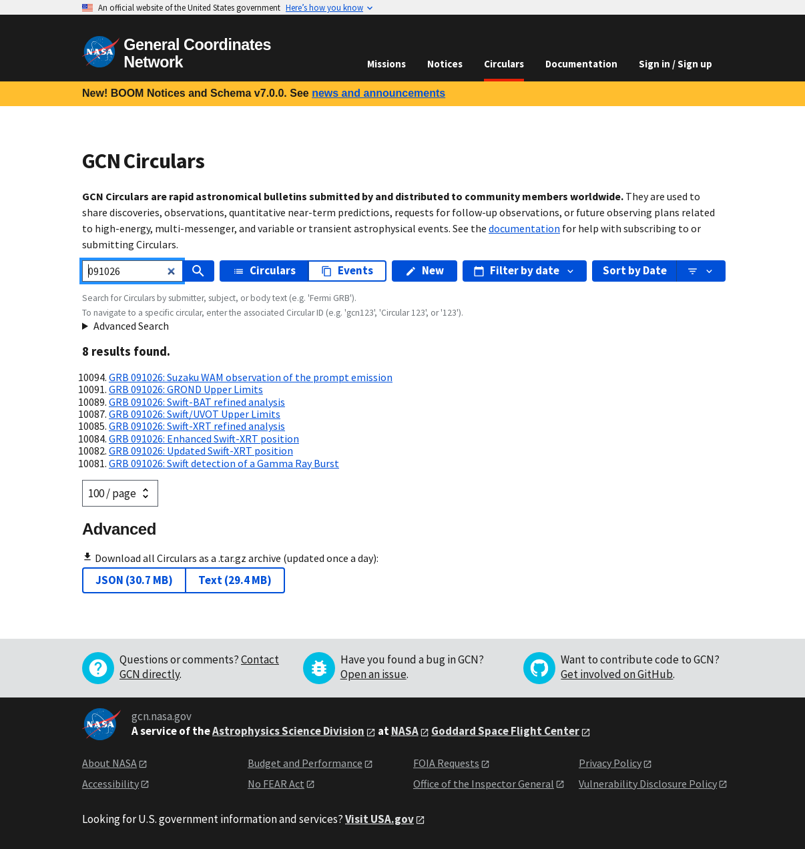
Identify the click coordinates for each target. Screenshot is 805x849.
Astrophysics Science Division (288, 731)
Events (347, 270)
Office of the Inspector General (483, 783)
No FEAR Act (276, 783)
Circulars (504, 63)
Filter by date (524, 270)
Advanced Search (131, 326)
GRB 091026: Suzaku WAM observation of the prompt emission (250, 377)
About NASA (109, 763)
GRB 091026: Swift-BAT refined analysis (197, 401)
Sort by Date (635, 270)
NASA (405, 731)
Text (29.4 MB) (235, 580)
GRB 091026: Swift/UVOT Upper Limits (194, 413)
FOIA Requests (446, 763)
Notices (445, 63)
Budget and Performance (305, 763)
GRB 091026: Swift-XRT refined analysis (197, 426)
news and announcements (378, 93)
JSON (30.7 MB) (134, 580)
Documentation (581, 63)
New (424, 270)
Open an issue (373, 674)
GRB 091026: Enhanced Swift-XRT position (204, 438)
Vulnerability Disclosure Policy (648, 783)
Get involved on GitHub (617, 674)
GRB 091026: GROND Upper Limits (186, 389)
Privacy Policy (610, 763)
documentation (524, 228)
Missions (386, 63)
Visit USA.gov (379, 819)
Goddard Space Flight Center (505, 731)
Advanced (119, 529)
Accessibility (110, 783)
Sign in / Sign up (675, 63)
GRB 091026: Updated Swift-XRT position (201, 450)
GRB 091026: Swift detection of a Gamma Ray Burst (224, 463)
